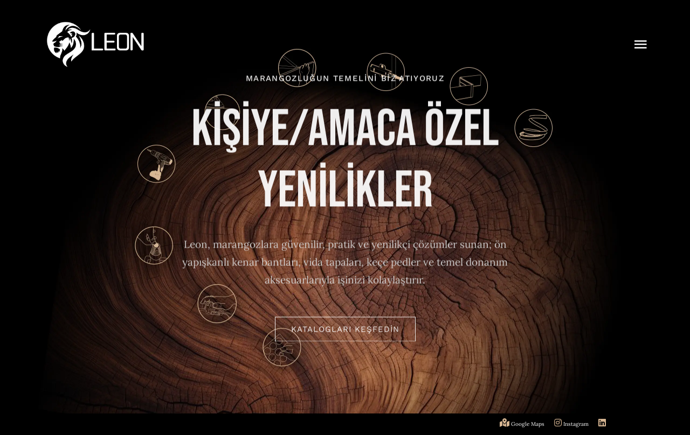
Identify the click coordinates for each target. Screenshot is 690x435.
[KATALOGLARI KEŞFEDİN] (345, 330)
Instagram (572, 423)
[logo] (95, 26)
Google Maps (523, 423)
